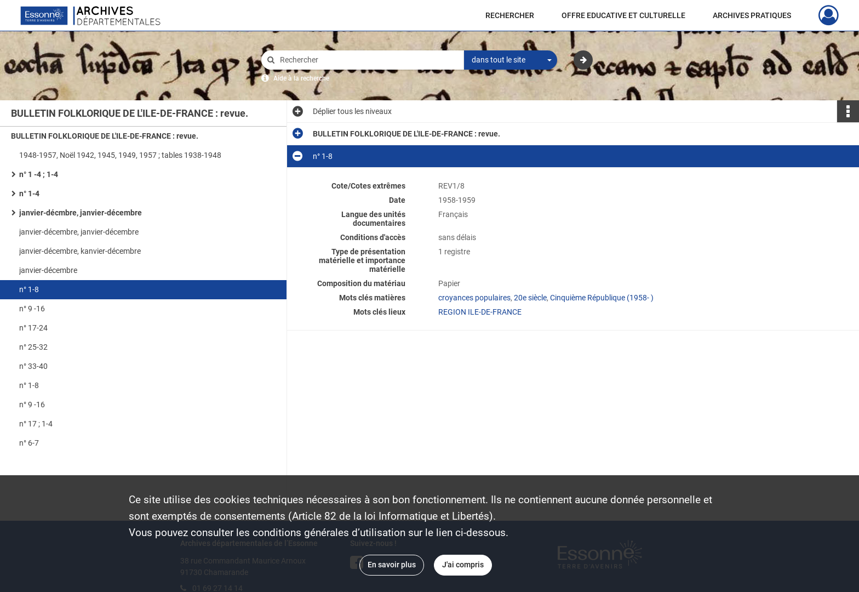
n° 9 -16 (32, 308)
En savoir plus (392, 564)
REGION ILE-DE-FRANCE (480, 312)
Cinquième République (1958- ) (602, 297)
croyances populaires (474, 297)
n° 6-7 (29, 443)
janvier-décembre (48, 270)
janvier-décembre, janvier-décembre (79, 231)
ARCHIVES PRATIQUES (752, 15)
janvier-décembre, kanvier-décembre (80, 251)
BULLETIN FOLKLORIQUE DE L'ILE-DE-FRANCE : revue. (104, 136)
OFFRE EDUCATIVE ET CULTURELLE (623, 15)
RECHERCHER (509, 15)
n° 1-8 (29, 289)
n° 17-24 (33, 327)
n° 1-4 (29, 193)
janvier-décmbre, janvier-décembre (80, 212)
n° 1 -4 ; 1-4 (38, 174)
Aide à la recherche (301, 78)
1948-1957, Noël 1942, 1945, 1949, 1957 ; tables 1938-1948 (120, 155)
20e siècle (530, 297)
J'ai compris (463, 564)
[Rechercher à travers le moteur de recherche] (368, 60)
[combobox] (510, 60)
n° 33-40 (33, 366)
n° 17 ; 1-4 (36, 423)
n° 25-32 (33, 347)
